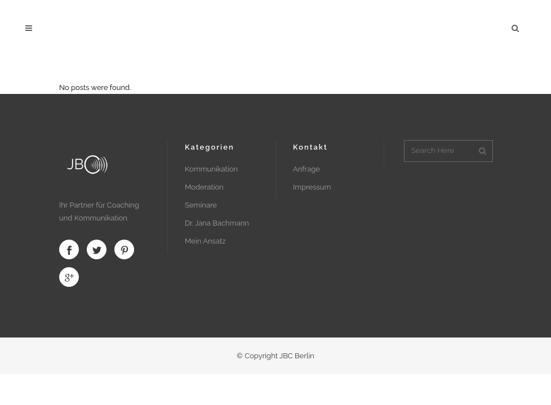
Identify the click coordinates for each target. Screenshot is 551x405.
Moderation (204, 187)
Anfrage (306, 169)
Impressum (312, 187)
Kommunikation (211, 169)
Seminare (201, 205)
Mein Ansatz (205, 241)
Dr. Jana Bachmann (217, 223)
